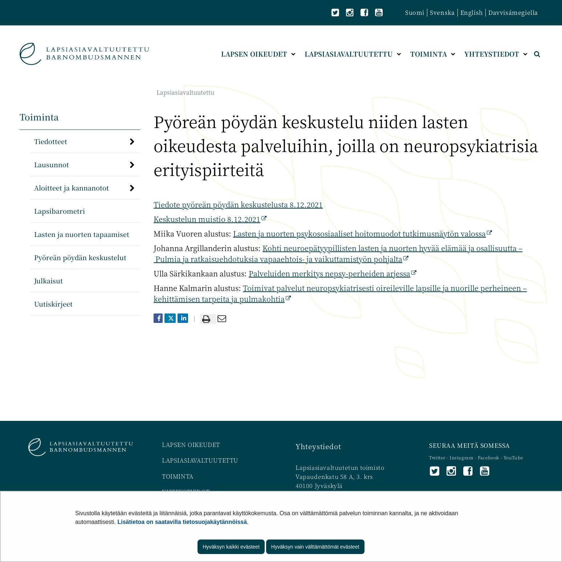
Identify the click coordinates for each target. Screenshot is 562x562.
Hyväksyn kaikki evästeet (231, 547)
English (471, 12)
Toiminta (39, 116)
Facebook (488, 457)
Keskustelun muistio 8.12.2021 (210, 219)
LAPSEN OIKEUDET (191, 444)
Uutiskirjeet (53, 303)
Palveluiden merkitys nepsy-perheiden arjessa (332, 273)
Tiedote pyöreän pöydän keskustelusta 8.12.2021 (238, 204)
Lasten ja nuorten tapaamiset (81, 234)
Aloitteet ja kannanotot (71, 187)
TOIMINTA (178, 476)
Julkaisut (48, 280)
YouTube (513, 457)
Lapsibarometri (59, 211)
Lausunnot (51, 164)
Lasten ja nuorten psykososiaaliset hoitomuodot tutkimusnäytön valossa (362, 233)
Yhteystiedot (318, 446)
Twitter (438, 457)
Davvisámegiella (513, 12)
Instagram (462, 457)
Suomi (414, 12)
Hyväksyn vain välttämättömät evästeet (315, 547)
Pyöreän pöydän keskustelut (80, 257)
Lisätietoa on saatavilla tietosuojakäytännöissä (182, 522)
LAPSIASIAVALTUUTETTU (200, 460)
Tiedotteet (50, 141)
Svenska (442, 12)
